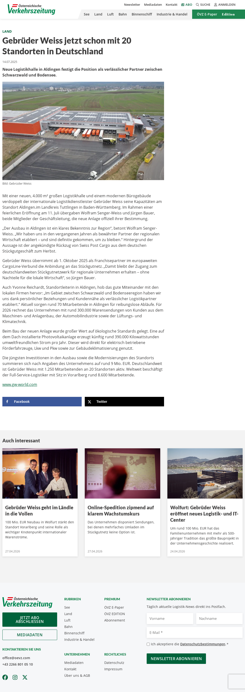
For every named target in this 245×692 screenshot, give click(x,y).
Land (98, 14)
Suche (203, 4)
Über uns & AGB (77, 675)
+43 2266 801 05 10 (17, 664)
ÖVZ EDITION (114, 613)
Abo (188, 4)
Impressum (113, 669)
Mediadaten (153, 4)
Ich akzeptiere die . (189, 644)
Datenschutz (114, 662)
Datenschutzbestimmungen (202, 644)
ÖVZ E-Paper (207, 14)
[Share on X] (124, 401)
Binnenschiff (142, 14)
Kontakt (171, 4)
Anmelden (224, 4)
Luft (110, 14)
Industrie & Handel (172, 14)
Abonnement (114, 620)
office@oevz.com (16, 658)
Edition (228, 14)
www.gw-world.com (19, 384)
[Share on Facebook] (42, 401)
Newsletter (132, 4)
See (87, 14)
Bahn (123, 14)
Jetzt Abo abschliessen (30, 619)
